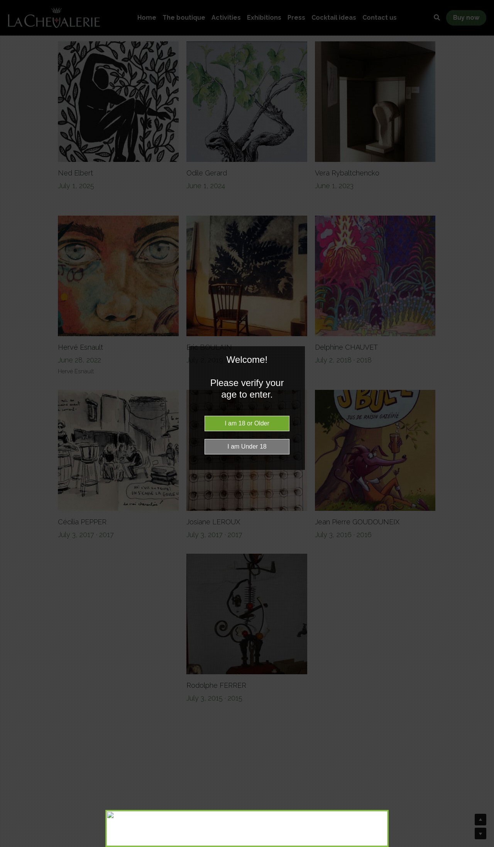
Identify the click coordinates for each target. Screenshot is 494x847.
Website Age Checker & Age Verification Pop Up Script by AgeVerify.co (484, 845)
